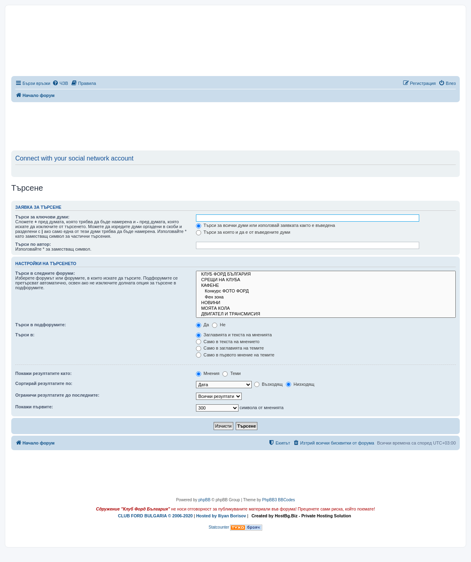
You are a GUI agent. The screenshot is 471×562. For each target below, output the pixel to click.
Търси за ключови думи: (42, 216)
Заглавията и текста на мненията (234, 334)
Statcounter (219, 527)
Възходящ (268, 384)
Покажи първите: (34, 406)
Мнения (208, 373)
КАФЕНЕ (326, 285)
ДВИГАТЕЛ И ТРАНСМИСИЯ (326, 314)
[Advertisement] (236, 125)
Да (202, 324)
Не (218, 324)
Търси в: (25, 334)
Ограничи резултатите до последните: (57, 395)
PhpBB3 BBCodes (278, 500)
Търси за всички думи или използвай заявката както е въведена (265, 225)
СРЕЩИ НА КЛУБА (326, 280)
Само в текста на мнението (227, 341)
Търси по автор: (33, 244)
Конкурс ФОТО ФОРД (326, 291)
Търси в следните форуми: (45, 273)
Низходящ (300, 384)
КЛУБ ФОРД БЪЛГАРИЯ (326, 274)
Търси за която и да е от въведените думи (243, 232)
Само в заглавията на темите (230, 348)
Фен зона (326, 297)
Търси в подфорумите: (40, 324)
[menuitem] (60, 83)
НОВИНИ (326, 303)
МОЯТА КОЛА (326, 308)
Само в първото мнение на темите (235, 354)
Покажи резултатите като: (43, 373)
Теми (231, 373)
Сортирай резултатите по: (43, 383)
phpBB (204, 500)
